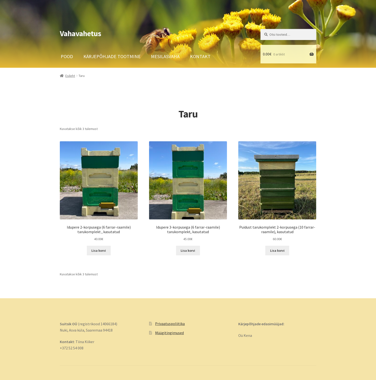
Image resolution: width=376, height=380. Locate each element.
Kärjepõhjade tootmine (112, 56)
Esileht (70, 76)
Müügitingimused (169, 332)
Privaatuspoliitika (170, 323)
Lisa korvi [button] (98, 250)
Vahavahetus (80, 33)
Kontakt (200, 56)
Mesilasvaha (165, 56)
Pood (67, 56)
